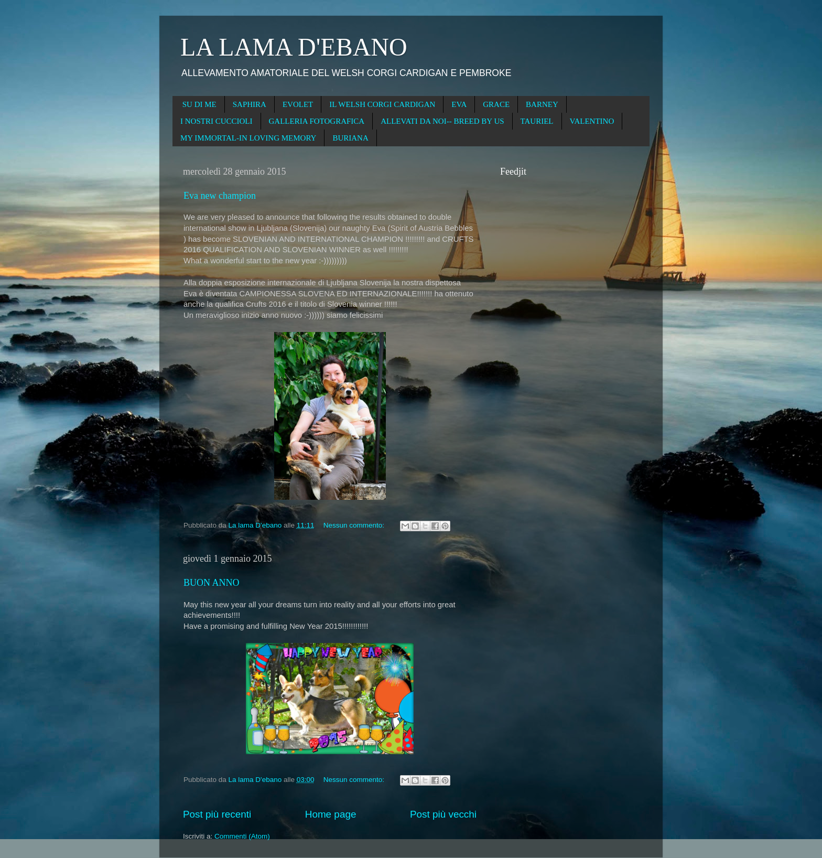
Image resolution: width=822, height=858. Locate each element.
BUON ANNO (211, 582)
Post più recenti (217, 814)
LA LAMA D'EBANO (293, 47)
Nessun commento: (354, 525)
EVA (459, 104)
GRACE (496, 104)
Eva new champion (219, 195)
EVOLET (298, 104)
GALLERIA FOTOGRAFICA (317, 121)
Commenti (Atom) (242, 836)
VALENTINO (592, 121)
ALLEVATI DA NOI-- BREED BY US (442, 121)
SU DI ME (199, 104)
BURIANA (350, 138)
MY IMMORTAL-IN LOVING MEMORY (248, 138)
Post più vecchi (443, 814)
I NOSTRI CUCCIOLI (216, 121)
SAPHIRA (249, 104)
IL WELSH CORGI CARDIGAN (382, 104)
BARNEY (542, 104)
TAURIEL (537, 121)
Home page (330, 814)
